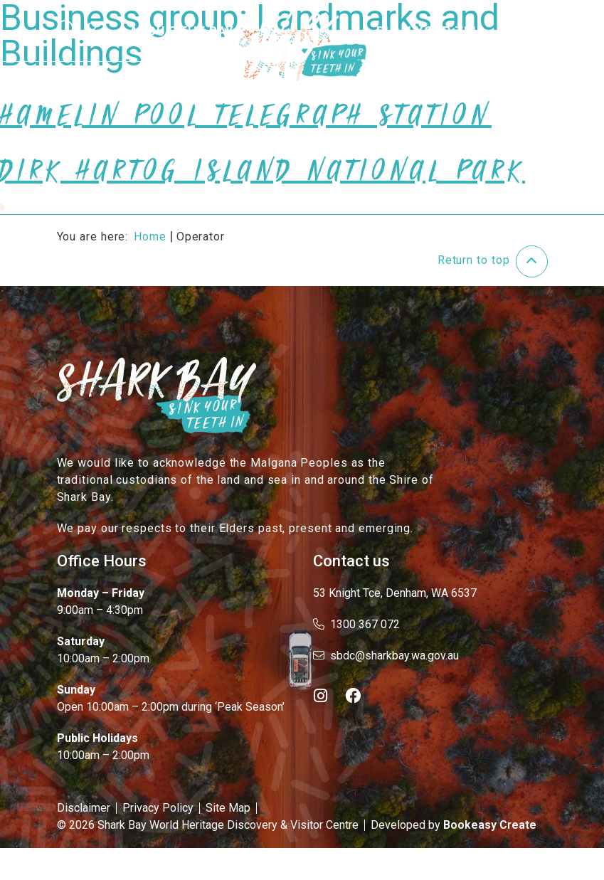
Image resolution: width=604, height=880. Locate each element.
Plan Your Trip (430, 30)
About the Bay (182, 30)
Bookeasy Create (489, 825)
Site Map (228, 808)
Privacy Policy (158, 808)
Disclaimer (83, 808)
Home (150, 236)
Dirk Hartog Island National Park (262, 178)
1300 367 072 (356, 624)
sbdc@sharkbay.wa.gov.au (386, 655)
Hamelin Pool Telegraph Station (246, 122)
